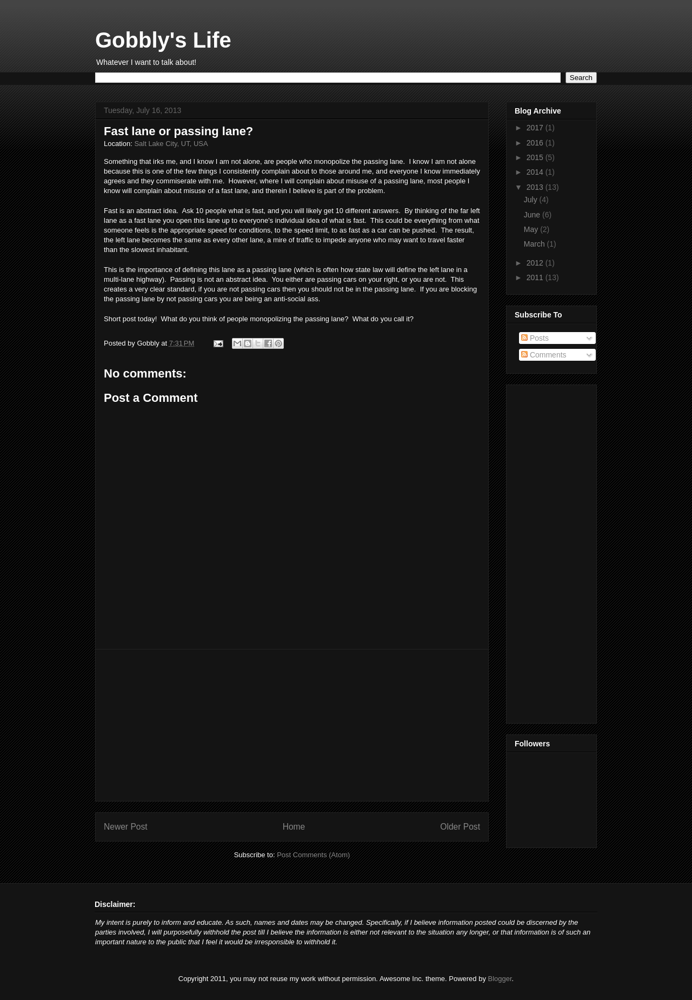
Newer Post (126, 826)
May (532, 229)
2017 (536, 127)
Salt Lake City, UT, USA (171, 144)
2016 (536, 142)
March (535, 244)
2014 (536, 172)
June (533, 214)
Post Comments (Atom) (313, 855)
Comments (544, 354)
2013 (536, 187)
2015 (536, 157)
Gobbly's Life (163, 40)
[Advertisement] (292, 725)
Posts (535, 338)
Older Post (460, 826)
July (532, 199)
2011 (536, 277)
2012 (536, 263)
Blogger (500, 979)
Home (294, 826)
